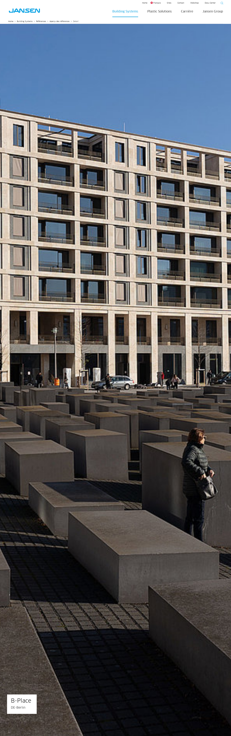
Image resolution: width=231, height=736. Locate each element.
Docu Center (210, 3)
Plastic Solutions (159, 11)
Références (41, 21)
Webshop (194, 3)
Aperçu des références (60, 21)
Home (144, 3)
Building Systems (125, 11)
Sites (169, 3)
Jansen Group (212, 11)
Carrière (187, 11)
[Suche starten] (221, 3)
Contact (180, 3)
